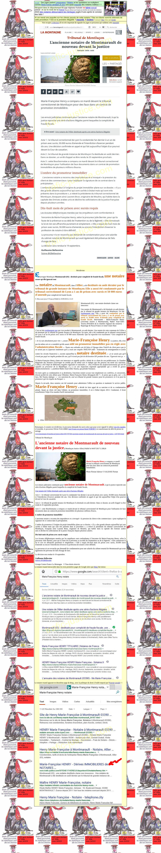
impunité (77, 5)
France (61, 10)
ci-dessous (55, 23)
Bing (102, 20)
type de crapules (120, 427)
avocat (94, 8)
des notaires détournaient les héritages (57, 12)
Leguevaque (61, 3)
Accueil (37, 3)
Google (113, 20)
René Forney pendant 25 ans (53, 5)
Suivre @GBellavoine (43, 560)
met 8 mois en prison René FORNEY (82, 429)
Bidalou (70, 3)
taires (88, 8)
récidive (90, 20)
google (117, 683)
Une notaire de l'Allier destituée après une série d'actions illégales (59, 491)
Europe (112, 683)
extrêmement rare (87, 313)
